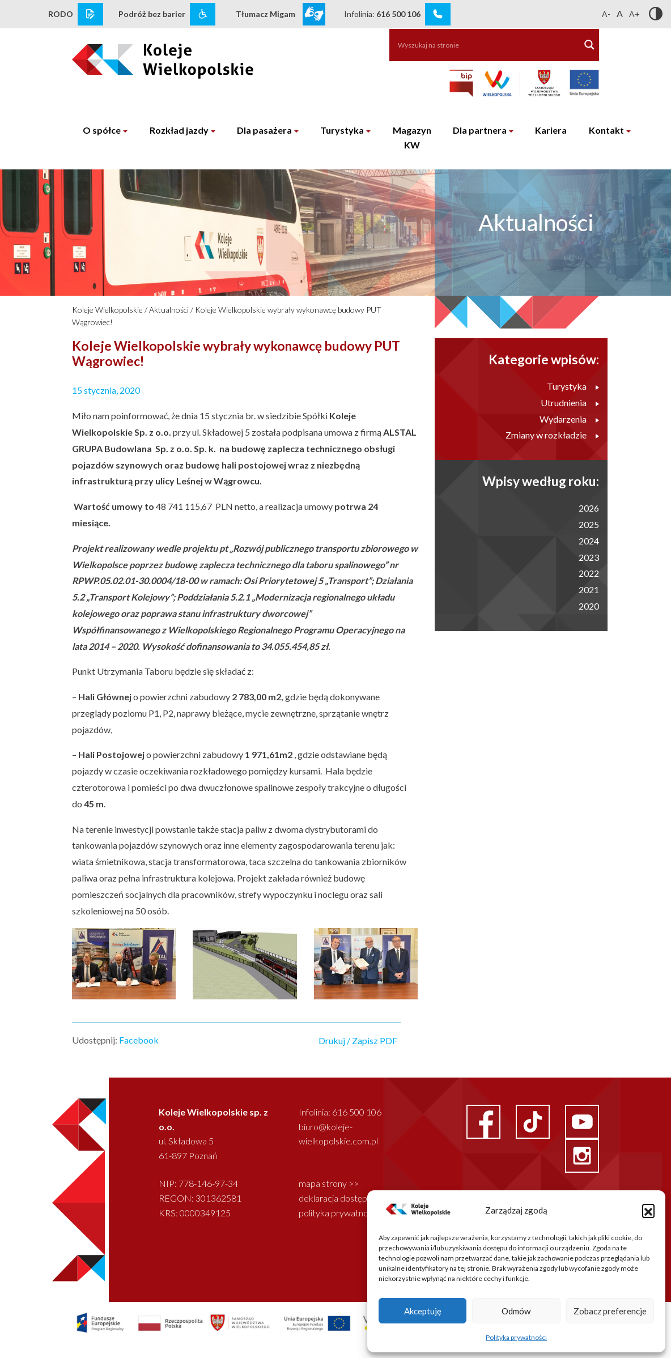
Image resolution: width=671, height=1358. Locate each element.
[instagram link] (582, 1154)
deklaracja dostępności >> (349, 1198)
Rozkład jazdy (179, 130)
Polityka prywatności (516, 1337)
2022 (589, 573)
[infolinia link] (438, 14)
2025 (589, 524)
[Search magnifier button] (589, 44)
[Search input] (479, 44)
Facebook (139, 1040)
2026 (589, 508)
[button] (648, 1210)
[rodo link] (90, 14)
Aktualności (169, 309)
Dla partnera (480, 130)
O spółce (102, 130)
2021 (589, 589)
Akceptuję (422, 1311)
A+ (634, 14)
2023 (589, 557)
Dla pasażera (264, 130)
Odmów (516, 1311)
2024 (589, 540)
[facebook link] (484, 1120)
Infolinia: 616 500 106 (340, 1111)
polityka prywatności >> (344, 1212)
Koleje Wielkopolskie (107, 309)
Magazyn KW (412, 137)
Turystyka (342, 130)
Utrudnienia (570, 402)
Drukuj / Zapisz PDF (357, 1040)
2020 (589, 606)
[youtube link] (582, 1120)
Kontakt (606, 130)
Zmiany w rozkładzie (552, 434)
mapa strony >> (329, 1183)
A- (606, 14)
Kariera (551, 130)
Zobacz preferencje (610, 1311)
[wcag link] (202, 14)
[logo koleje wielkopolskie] (131, 56)
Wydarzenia (569, 419)
